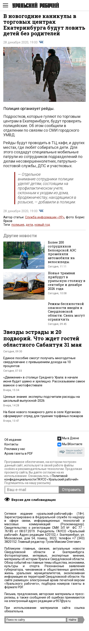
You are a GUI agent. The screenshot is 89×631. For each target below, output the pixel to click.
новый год (42, 225)
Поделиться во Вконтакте (41, 42)
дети (29, 225)
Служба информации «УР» (44, 217)
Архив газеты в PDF (18, 453)
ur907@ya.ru (62, 601)
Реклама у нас (14, 449)
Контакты (11, 444)
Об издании (12, 439)
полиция (17, 225)
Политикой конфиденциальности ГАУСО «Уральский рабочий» (41, 477)
